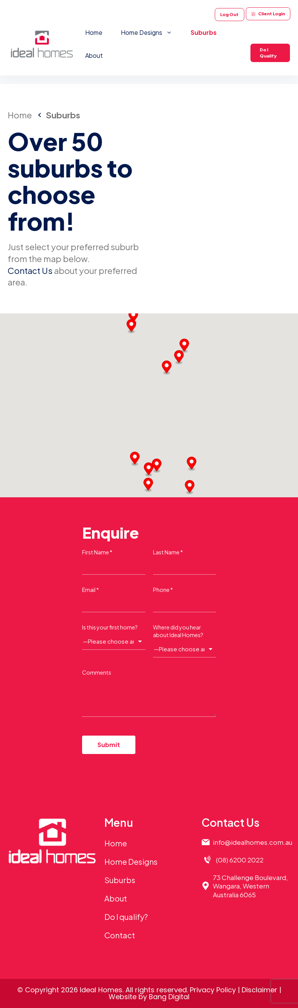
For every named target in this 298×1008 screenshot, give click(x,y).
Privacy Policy (213, 990)
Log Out (229, 14)
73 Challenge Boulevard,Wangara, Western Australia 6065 (250, 885)
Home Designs (151, 32)
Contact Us (30, 270)
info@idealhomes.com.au (252, 842)
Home (93, 32)
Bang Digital (169, 996)
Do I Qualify (268, 53)
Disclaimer (259, 990)
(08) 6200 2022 (239, 860)
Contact (119, 935)
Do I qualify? (126, 916)
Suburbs (204, 32)
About (94, 55)
